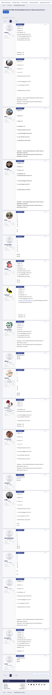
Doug (5, 220)
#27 (46, 260)
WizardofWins (8, 329)
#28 (46, 286)
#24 (46, 160)
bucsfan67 (7, 408)
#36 (46, 530)
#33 (46, 430)
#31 (46, 369)
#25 (46, 211)
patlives (6, 32)
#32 (46, 399)
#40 (46, 655)
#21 (46, 24)
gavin (5, 116)
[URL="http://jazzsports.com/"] (27, 300)
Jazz (19, 38)
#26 (46, 236)
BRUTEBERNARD (9, 538)
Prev (5, 21)
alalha (6, 587)
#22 (46, 59)
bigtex (6, 561)
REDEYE (6, 67)
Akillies (6, 500)
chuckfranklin (8, 244)
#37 (46, 552)
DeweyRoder (22, 688)
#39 (46, 629)
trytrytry (6, 378)
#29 (46, 321)
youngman (7, 483)
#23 (46, 108)
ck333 (6, 664)
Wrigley (6, 269)
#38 (46, 579)
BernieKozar (7, 638)
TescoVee (6, 169)
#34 (46, 474)
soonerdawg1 (7, 439)
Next (16, 21)
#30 (46, 353)
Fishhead (6, 295)
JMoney (6, 361)
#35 (46, 491)
